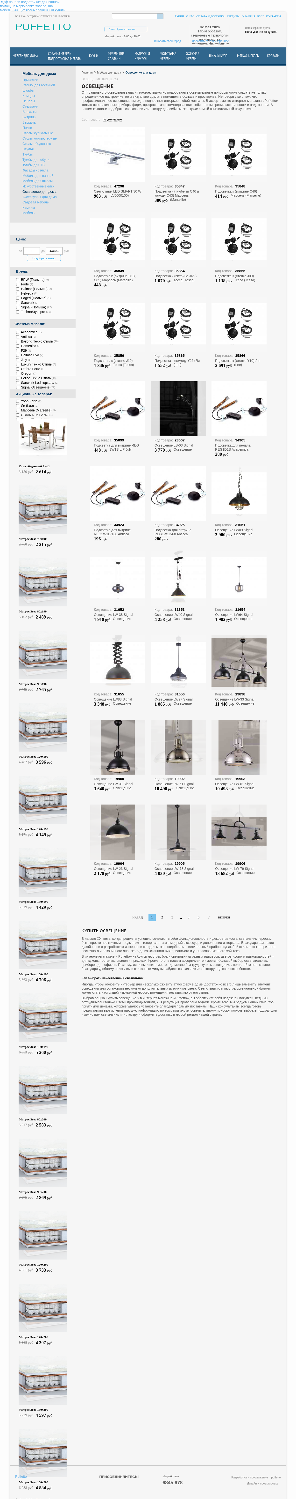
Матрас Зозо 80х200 (33, 1119)
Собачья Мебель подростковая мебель (64, 56)
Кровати (273, 55)
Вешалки (29, 112)
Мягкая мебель (248, 55)
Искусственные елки (38, 186)
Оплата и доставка (210, 16)
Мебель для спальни (116, 56)
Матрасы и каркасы (142, 56)
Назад (137, 917)
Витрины (29, 117)
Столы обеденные (36, 144)
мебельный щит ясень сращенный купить (32, 10)
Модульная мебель (168, 56)
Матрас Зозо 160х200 (33, 1482)
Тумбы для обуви (35, 160)
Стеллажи (30, 106)
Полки (27, 128)
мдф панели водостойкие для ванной (30, 2)
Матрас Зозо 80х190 (33, 611)
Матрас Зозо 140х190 (33, 829)
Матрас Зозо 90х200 (33, 1192)
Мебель (28, 213)
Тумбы (27, 154)
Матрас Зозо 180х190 (33, 1047)
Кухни (93, 55)
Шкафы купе (218, 55)
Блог (260, 16)
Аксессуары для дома (39, 197)
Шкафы (28, 90)
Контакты (273, 16)
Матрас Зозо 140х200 (33, 1337)
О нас (190, 16)
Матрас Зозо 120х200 (33, 1264)
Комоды (28, 96)
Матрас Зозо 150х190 (33, 901)
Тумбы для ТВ (33, 165)
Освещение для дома (39, 192)
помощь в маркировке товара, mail (27, 6)
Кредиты (233, 16)
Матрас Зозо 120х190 (33, 756)
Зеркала (28, 122)
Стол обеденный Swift (34, 466)
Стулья (28, 149)
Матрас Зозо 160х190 (33, 974)
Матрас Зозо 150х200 (33, 1409)
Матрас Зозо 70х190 (33, 539)
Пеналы (28, 101)
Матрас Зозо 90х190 (33, 684)
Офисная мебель (192, 56)
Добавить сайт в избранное (210, 41)
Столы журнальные (37, 133)
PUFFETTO (43, 28)
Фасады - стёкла (35, 170)
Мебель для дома (25, 55)
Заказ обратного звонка (122, 29)
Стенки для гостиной (38, 85)
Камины (28, 207)
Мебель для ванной (37, 176)
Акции (179, 16)
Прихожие (30, 80)
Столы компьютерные (39, 138)
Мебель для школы (37, 181)
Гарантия (248, 16)
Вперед (224, 917)
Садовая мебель (35, 202)
